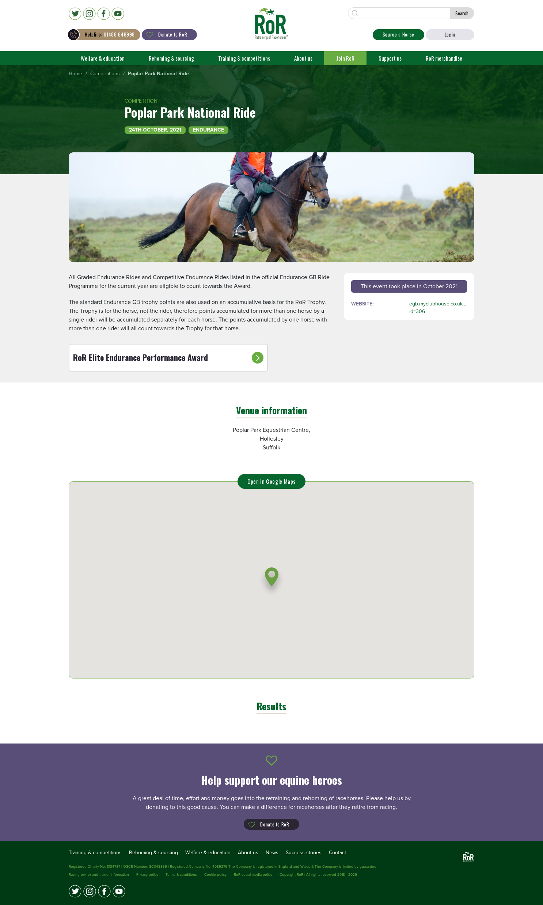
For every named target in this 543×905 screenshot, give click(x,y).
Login (450, 34)
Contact (337, 852)
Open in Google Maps (271, 481)
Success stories (304, 852)
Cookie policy (215, 874)
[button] (272, 581)
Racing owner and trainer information (99, 874)
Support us (390, 58)
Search (461, 13)
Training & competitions (244, 58)
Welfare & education (103, 58)
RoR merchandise (444, 58)
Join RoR (345, 58)
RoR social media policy (253, 874)
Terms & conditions (181, 874)
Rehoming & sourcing (171, 58)
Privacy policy (147, 874)
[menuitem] (75, 74)
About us (303, 58)
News (272, 852)
